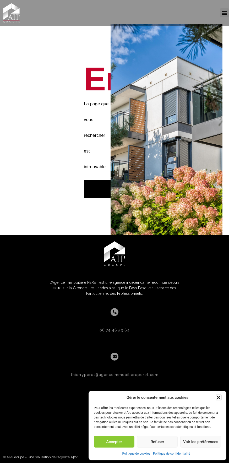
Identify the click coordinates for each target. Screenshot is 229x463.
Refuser (157, 441)
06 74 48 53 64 (115, 330)
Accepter (114, 441)
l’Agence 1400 (67, 457)
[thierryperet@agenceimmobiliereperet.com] (114, 357)
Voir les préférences (200, 441)
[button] (218, 397)
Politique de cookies (136, 453)
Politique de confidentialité (171, 453)
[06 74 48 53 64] (114, 312)
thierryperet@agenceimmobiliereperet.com (115, 375)
